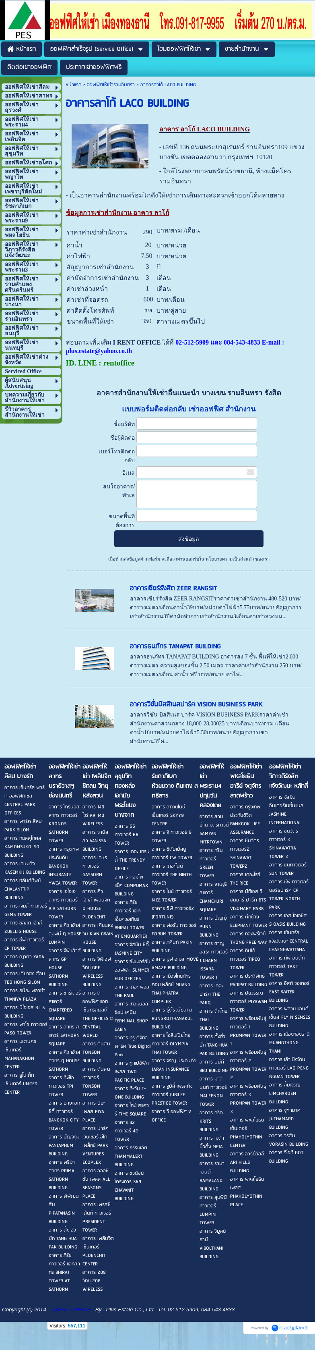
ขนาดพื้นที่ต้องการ (122, 520)
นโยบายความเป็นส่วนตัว (229, 559)
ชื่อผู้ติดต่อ (122, 437)
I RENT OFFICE (72, 1309)
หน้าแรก (73, 85)
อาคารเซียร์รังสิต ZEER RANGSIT (173, 588)
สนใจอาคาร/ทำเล (119, 490)
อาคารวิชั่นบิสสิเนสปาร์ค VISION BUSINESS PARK (196, 704)
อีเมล (128, 472)
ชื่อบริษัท (124, 424)
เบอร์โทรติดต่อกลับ (117, 455)
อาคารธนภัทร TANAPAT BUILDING (175, 646)
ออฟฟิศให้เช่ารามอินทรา (111, 85)
